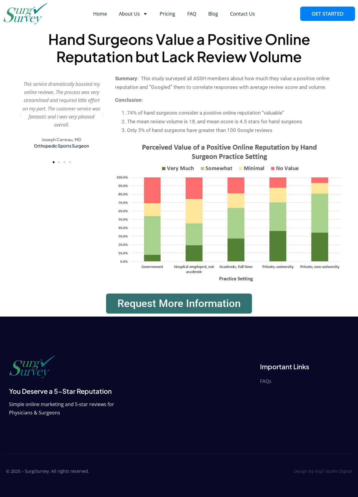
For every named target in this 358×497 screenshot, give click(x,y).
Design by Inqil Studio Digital (323, 471)
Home (100, 13)
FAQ (191, 13)
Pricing (167, 13)
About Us (133, 13)
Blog (213, 13)
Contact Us (242, 13)
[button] (20, 115)
